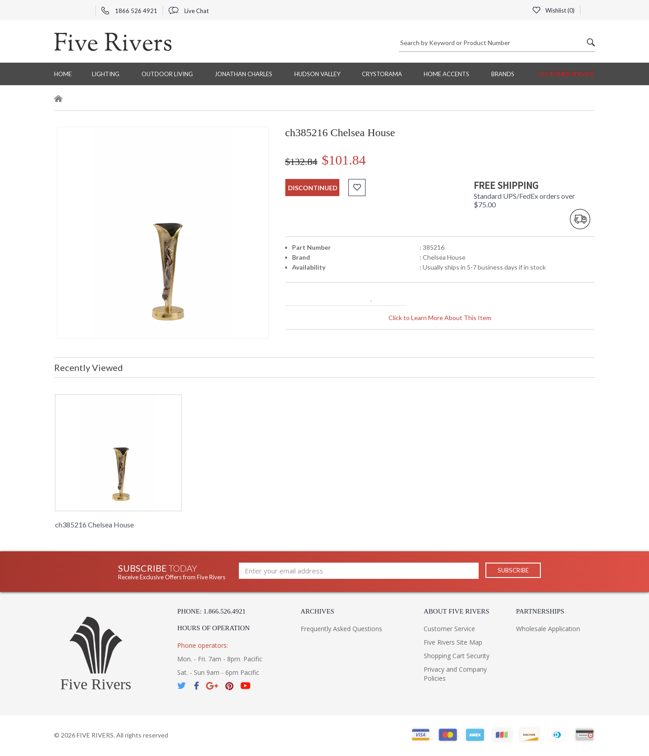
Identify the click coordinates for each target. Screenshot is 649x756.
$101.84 (344, 159)
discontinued (313, 188)
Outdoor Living (167, 74)
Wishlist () (553, 10)
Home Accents (446, 74)
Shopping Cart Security (456, 655)
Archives (317, 611)
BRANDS (502, 74)
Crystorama (382, 74)
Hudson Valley (317, 74)
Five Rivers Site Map (453, 642)
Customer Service (566, 74)
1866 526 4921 (129, 10)
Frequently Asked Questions (341, 628)
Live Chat (189, 10)
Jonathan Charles (243, 74)
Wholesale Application (548, 628)
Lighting (105, 74)
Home (63, 74)
